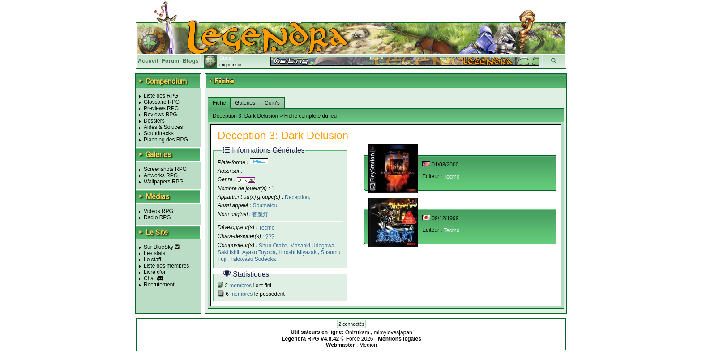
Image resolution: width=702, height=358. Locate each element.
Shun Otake (273, 246)
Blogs (191, 61)
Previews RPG (161, 108)
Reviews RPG (160, 114)
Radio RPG (157, 217)
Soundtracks (159, 133)
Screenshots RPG (165, 169)
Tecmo (266, 228)
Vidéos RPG (158, 211)
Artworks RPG (161, 175)
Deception (297, 197)
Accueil (148, 61)
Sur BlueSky (162, 247)
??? (269, 237)
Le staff (152, 259)
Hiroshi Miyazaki (297, 252)
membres (240, 285)
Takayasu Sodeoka (253, 259)
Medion (368, 345)
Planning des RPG (166, 139)
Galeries (245, 103)
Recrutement (159, 284)
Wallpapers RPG (164, 182)
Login (225, 65)
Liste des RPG (161, 96)
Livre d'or (155, 272)
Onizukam (358, 332)
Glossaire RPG (162, 102)
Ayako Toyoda (259, 252)
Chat (149, 278)
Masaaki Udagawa (312, 246)
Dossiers (154, 121)
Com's (272, 103)
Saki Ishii (228, 252)
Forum (171, 61)
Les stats (154, 253)
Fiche (219, 103)
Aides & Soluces (163, 127)
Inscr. (237, 65)
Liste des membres (166, 266)
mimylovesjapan (393, 332)
